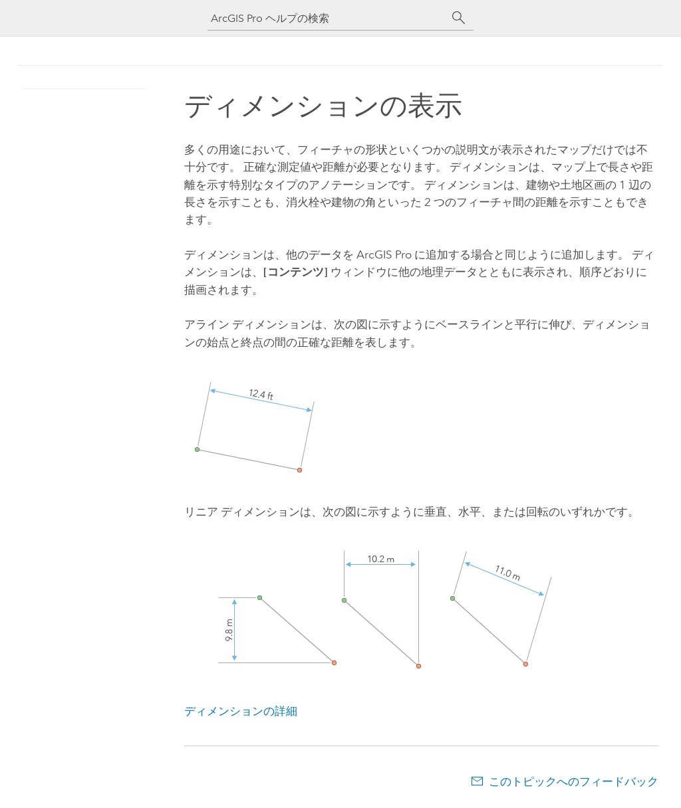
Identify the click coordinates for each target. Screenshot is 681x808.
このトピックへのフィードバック (573, 781)
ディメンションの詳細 (240, 711)
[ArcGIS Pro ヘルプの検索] (327, 18)
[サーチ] (459, 18)
